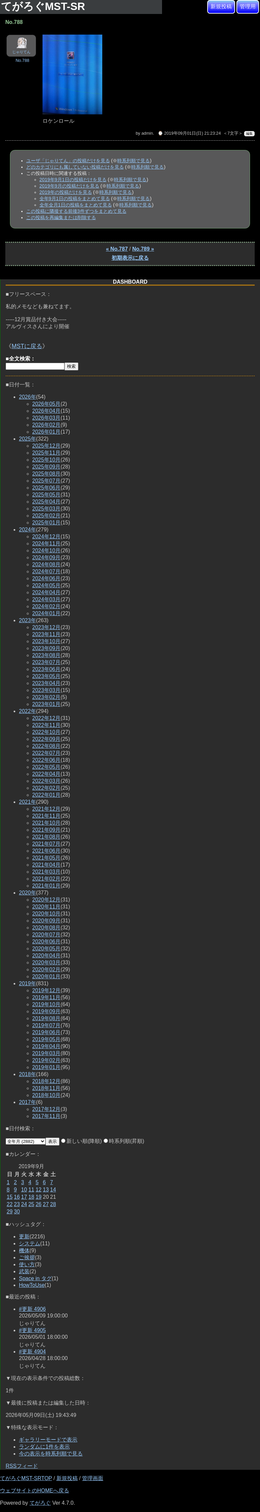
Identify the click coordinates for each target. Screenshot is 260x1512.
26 (39, 1204)
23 (17, 1204)
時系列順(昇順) (124, 1141)
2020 (27, 892)
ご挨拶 (27, 1257)
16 (17, 1197)
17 (24, 1197)
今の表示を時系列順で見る (51, 1453)
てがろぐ (40, 1503)
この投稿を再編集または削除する (61, 217)
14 (53, 1189)
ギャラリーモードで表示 (48, 1440)
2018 (27, 1074)
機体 (24, 1250)
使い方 (27, 1264)
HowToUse (31, 1285)
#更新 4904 (32, 1351)
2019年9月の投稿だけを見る (69, 186)
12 (39, 1189)
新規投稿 (221, 6)
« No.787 (117, 249)
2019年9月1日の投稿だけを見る (73, 179)
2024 (27, 529)
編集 (249, 133)
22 (10, 1204)
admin (147, 133)
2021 (27, 802)
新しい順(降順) (81, 1141)
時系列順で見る (133, 160)
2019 (27, 983)
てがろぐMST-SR (44, 6)
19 (39, 1197)
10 (24, 1189)
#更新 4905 (32, 1330)
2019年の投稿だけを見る (66, 192)
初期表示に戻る (130, 258)
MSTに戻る (27, 346)
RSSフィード (22, 1466)
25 (31, 1204)
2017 (27, 1102)
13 (46, 1189)
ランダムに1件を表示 (44, 1446)
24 (24, 1204)
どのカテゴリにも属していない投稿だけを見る (75, 167)
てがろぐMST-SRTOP (26, 1478)
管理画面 (92, 1478)
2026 (27, 397)
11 (31, 1189)
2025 (27, 439)
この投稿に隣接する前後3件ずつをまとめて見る (76, 211)
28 (53, 1204)
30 (17, 1211)
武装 (24, 1271)
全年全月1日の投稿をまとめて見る (76, 204)
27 (46, 1204)
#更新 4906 (32, 1309)
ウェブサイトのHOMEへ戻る (34, 1490)
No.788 (22, 60)
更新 (24, 1236)
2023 (27, 620)
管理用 (248, 6)
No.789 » (143, 249)
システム (29, 1243)
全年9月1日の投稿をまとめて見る (75, 198)
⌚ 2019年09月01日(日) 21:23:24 (189, 133)
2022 (27, 711)
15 (10, 1197)
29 (10, 1211)
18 (31, 1197)
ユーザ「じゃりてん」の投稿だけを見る (68, 160)
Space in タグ (35, 1278)
